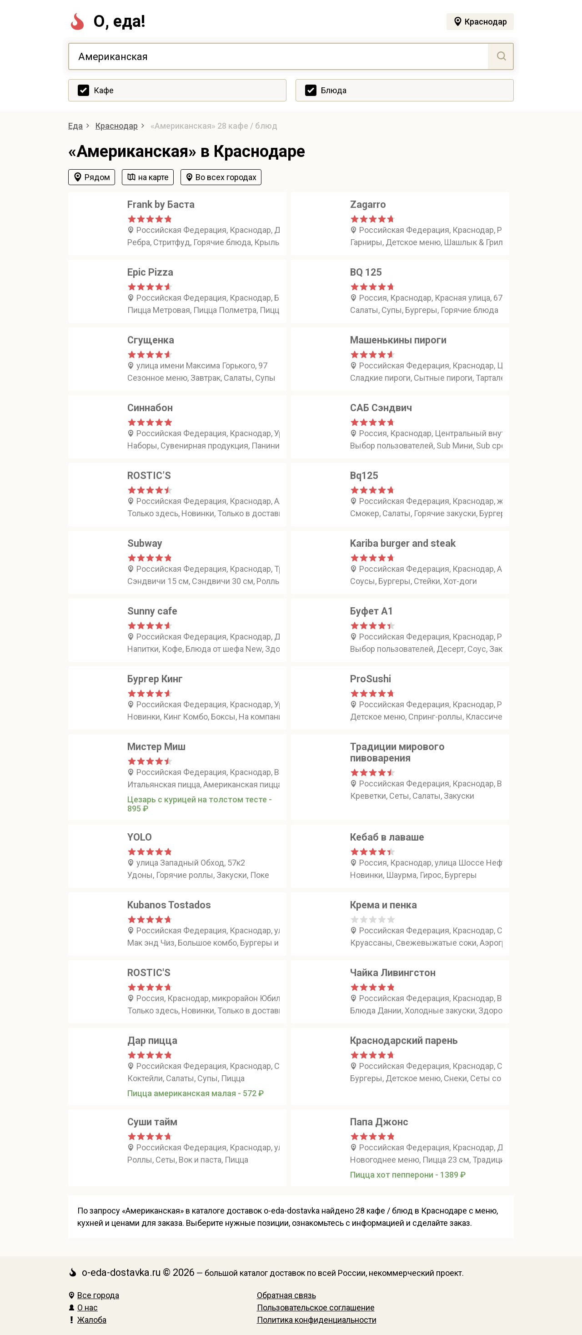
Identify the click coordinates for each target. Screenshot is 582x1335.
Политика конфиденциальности (316, 1320)
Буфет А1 (371, 611)
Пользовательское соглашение (316, 1307)
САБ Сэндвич (381, 407)
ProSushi (370, 679)
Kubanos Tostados (169, 905)
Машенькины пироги (398, 340)
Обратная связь (286, 1295)
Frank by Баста (161, 204)
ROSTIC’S (149, 475)
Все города (93, 1295)
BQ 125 (365, 272)
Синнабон (150, 407)
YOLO (139, 837)
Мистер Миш (156, 746)
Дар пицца (152, 1040)
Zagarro (368, 204)
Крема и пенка (383, 905)
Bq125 (364, 475)
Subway (144, 543)
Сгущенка (150, 340)
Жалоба (87, 1320)
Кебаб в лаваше (387, 837)
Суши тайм (152, 1122)
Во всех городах (226, 177)
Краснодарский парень (404, 1040)
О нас (83, 1307)
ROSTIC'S (149, 972)
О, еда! (107, 21)
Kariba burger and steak (403, 543)
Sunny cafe (152, 611)
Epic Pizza (150, 272)
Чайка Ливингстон (393, 972)
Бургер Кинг (155, 679)
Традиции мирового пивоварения (397, 752)
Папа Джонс (379, 1122)
